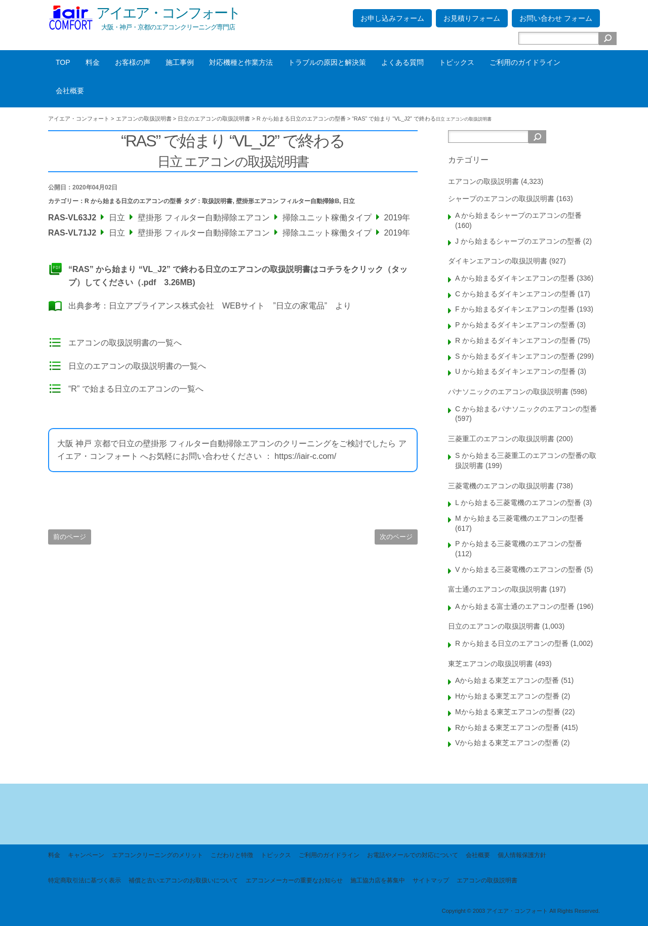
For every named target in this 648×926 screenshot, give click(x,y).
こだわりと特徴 (232, 855)
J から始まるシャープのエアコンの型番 (518, 241)
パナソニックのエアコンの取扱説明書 (508, 392)
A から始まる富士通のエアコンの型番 (515, 606)
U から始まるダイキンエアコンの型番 (515, 371)
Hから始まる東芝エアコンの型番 (507, 696)
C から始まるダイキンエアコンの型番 (515, 294)
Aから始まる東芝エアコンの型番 (507, 680)
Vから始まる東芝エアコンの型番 (507, 743)
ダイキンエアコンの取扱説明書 (497, 261)
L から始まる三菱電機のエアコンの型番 (518, 502)
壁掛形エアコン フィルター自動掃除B (287, 201)
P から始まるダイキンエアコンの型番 (515, 325)
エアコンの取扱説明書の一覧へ (125, 342)
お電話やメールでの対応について (412, 855)
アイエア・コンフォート (168, 13)
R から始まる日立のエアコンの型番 (133, 201)
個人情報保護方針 (522, 855)
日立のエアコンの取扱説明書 (494, 626)
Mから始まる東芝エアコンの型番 (507, 712)
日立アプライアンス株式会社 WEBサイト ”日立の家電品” (218, 305)
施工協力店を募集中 (377, 880)
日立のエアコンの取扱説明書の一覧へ (137, 366)
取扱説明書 (217, 201)
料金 (93, 62)
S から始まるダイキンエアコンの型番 (515, 356)
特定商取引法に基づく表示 (84, 880)
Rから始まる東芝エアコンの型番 (507, 727)
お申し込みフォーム (392, 18)
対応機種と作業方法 (241, 62)
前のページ (69, 537)
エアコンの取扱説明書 (483, 181)
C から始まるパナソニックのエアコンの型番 (526, 409)
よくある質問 (402, 62)
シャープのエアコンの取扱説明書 (501, 199)
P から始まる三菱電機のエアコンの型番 (518, 543)
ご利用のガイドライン (525, 62)
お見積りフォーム (471, 18)
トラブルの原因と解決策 (327, 62)
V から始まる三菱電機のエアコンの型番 (518, 569)
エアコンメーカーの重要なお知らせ (294, 880)
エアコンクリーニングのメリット (157, 855)
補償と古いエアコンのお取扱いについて (183, 880)
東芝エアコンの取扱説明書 (490, 664)
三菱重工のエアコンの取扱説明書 (501, 439)
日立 (349, 201)
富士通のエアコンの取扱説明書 (497, 589)
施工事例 (180, 62)
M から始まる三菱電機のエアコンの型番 (519, 518)
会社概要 (70, 91)
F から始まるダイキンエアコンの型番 (515, 309)
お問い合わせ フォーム (555, 18)
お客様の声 (132, 62)
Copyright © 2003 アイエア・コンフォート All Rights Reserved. (520, 911)
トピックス (456, 62)
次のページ (396, 537)
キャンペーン (86, 855)
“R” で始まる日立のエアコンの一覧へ (136, 388)
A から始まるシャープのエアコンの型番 (518, 215)
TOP (63, 62)
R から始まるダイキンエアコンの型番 (515, 340)
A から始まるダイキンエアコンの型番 (515, 278)
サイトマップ (431, 880)
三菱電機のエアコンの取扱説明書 (501, 486)
